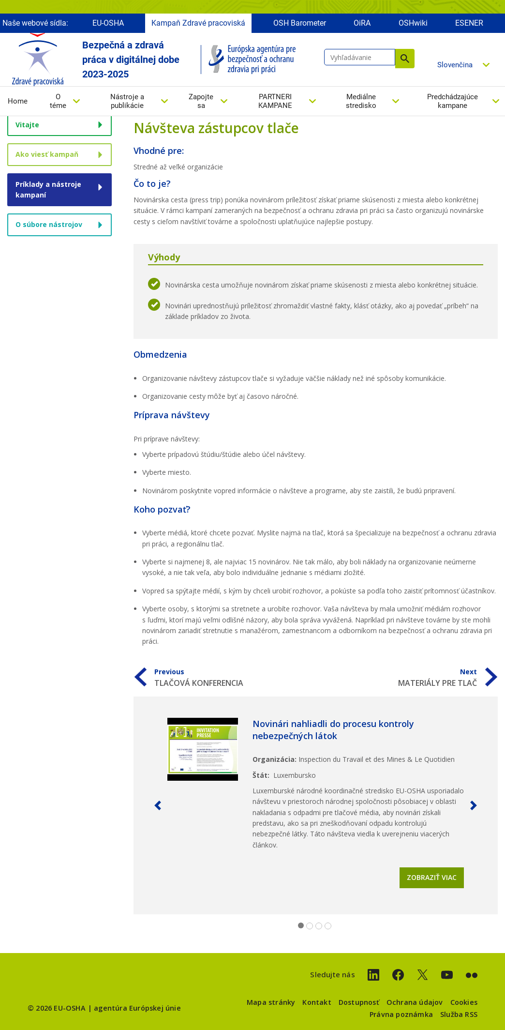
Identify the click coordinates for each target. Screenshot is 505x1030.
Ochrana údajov (414, 1002)
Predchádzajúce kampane (452, 101)
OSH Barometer (299, 23)
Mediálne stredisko (361, 101)
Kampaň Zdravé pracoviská (198, 23)
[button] (158, 805)
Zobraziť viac (432, 877)
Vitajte (27, 124)
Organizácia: (274, 759)
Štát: (260, 775)
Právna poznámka (401, 1014)
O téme (58, 101)
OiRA (362, 23)
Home (18, 101)
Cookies (463, 1002)
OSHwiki (413, 23)
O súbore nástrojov (48, 224)
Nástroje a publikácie (127, 101)
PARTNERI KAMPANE (275, 101)
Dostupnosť (359, 1002)
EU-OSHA (108, 23)
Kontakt (316, 1002)
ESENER (469, 23)
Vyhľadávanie (405, 58)
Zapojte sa (201, 101)
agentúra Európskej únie (137, 1008)
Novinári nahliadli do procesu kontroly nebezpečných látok (333, 730)
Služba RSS (458, 1014)
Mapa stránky (271, 1002)
